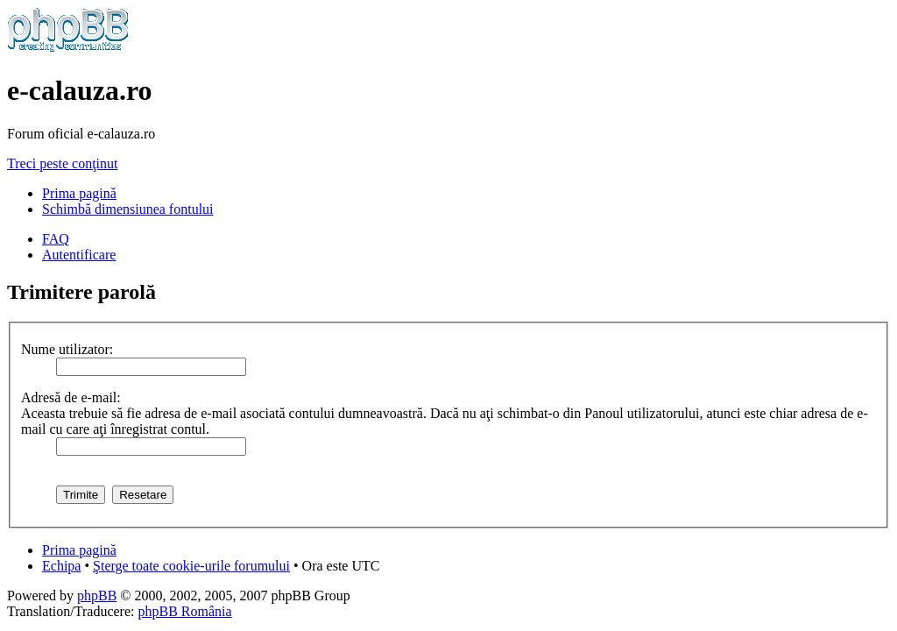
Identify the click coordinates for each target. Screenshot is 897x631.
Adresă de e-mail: (71, 397)
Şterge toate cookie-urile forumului (191, 565)
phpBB (97, 595)
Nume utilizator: (67, 349)
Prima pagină (79, 193)
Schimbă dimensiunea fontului (128, 209)
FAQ (55, 238)
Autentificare (79, 254)
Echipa (61, 565)
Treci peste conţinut (62, 163)
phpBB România (184, 611)
